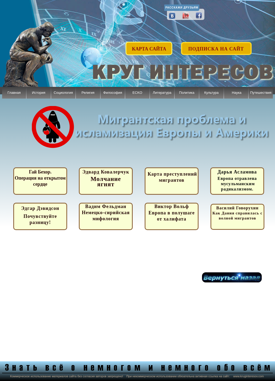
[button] (216, 45)
